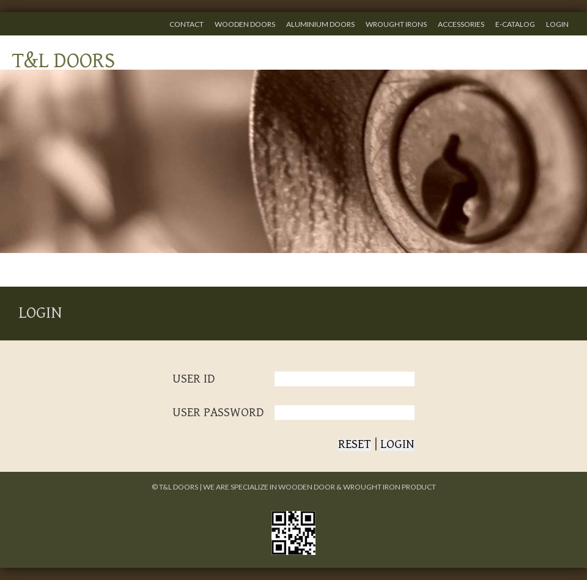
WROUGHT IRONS (396, 24)
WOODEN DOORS (245, 24)
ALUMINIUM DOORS (320, 24)
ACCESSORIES (461, 24)
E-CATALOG (515, 24)
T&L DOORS (63, 60)
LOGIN (557, 24)
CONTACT (186, 24)
